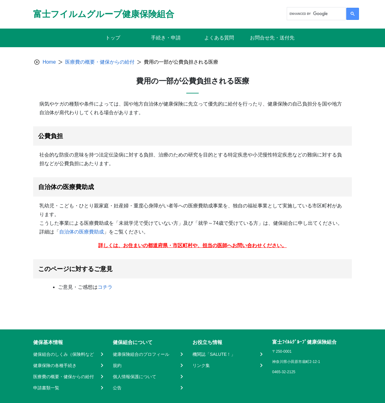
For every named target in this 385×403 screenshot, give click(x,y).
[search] (316, 13)
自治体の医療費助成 (81, 231)
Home (49, 62)
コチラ (105, 287)
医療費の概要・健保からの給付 (100, 62)
